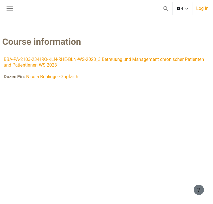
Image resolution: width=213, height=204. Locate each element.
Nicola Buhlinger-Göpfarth (52, 76)
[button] (165, 8)
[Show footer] (199, 190)
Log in (202, 8)
